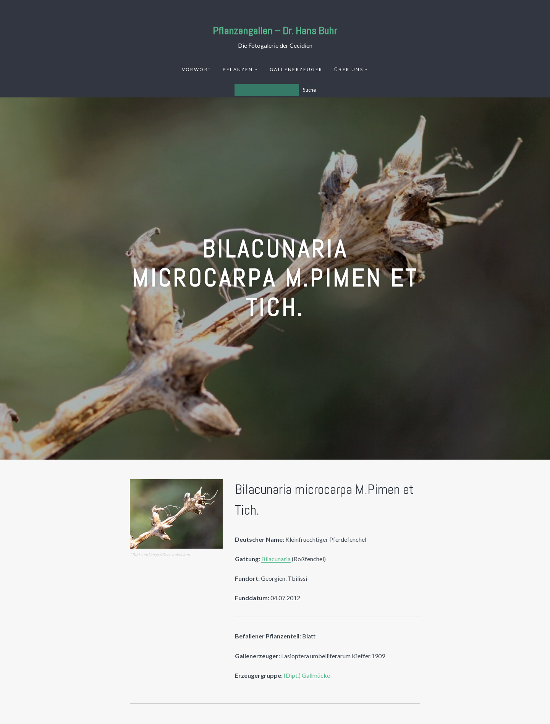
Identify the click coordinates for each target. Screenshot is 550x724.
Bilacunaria (276, 558)
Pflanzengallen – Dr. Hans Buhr (275, 30)
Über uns (348, 69)
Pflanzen (238, 69)
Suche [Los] (309, 90)
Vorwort (197, 69)
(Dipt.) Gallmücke (307, 675)
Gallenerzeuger (296, 69)
